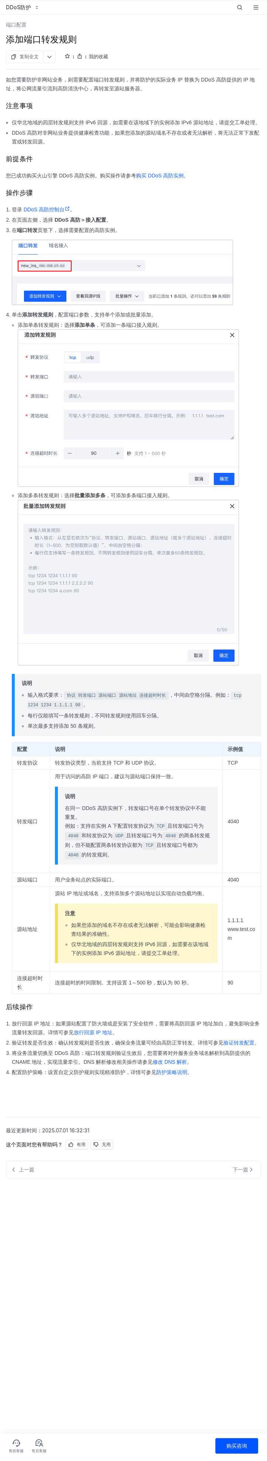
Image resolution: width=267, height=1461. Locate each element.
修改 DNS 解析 (170, 1062)
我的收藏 (98, 56)
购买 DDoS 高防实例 (160, 176)
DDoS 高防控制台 (46, 209)
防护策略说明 (171, 1072)
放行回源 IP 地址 (93, 1032)
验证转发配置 (238, 1043)
